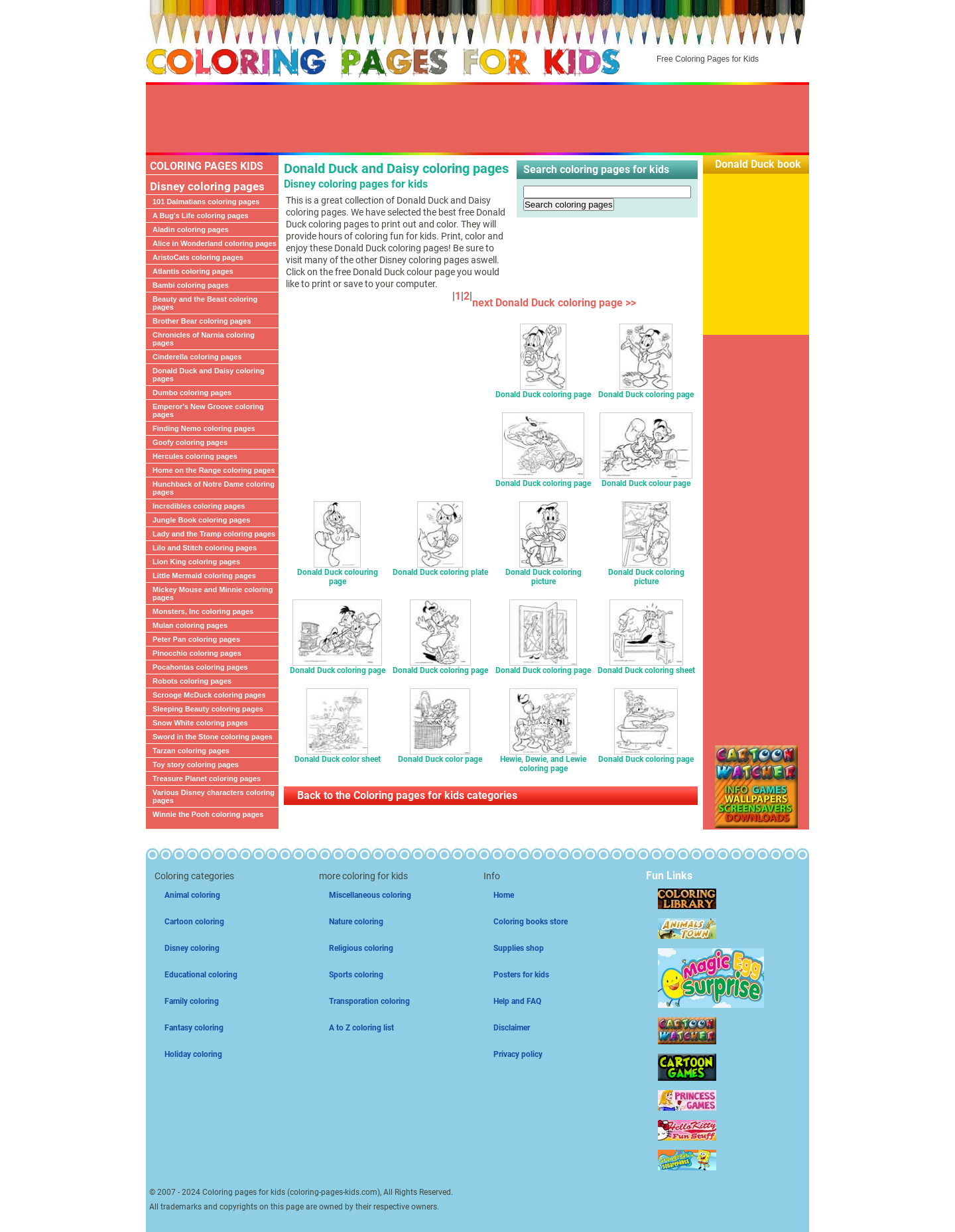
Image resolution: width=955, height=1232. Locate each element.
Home (503, 895)
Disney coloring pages (207, 186)
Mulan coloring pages (190, 625)
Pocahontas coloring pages (200, 667)
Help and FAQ (517, 1001)
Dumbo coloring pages (192, 393)
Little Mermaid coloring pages (204, 576)
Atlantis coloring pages (193, 271)
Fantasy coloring (193, 1027)
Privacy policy (517, 1054)
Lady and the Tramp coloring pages (214, 534)
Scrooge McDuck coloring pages (209, 695)
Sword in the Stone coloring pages (213, 737)
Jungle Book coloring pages (201, 520)
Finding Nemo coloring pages (204, 428)
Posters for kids (521, 974)
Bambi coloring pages (191, 285)
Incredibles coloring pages (199, 506)
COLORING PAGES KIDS (206, 166)
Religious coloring (361, 948)
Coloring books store (530, 921)
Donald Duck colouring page (337, 573)
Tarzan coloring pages (191, 751)
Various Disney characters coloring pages (214, 796)
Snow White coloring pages (200, 723)
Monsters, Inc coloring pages (203, 611)
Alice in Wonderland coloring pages (215, 243)
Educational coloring (200, 974)
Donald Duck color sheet (337, 755)
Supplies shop (518, 948)
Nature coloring (356, 921)
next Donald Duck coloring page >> (556, 302)
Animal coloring (192, 895)
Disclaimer (511, 1027)
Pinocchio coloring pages (197, 653)
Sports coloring (356, 974)
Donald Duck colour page (646, 479)
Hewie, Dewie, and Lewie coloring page (543, 760)
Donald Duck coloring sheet (646, 666)
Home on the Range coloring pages (214, 470)
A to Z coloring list (361, 1027)
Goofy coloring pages (190, 442)
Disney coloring (192, 948)
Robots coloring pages (192, 681)
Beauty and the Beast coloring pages (205, 303)
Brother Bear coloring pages (202, 321)
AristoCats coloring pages (198, 257)
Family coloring (191, 1001)
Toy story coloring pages (196, 765)
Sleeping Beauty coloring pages (208, 709)
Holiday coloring (193, 1054)
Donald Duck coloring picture (543, 573)
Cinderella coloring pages (197, 357)
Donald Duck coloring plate (440, 568)
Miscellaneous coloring (370, 895)
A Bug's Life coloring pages (201, 215)
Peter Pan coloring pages (196, 639)
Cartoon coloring (194, 921)
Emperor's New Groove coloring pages (208, 410)
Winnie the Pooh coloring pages (208, 814)
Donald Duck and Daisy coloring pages (209, 375)
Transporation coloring (369, 1001)
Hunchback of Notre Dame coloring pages (214, 488)
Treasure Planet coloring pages (207, 778)
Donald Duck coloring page (543, 391)
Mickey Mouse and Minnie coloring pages (213, 593)
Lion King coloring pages (196, 562)
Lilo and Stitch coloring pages (205, 548)
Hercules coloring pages (195, 456)
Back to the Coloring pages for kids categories (407, 795)
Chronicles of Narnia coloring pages (204, 339)
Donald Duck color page (440, 755)
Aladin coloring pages (191, 229)
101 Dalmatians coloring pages (206, 202)
